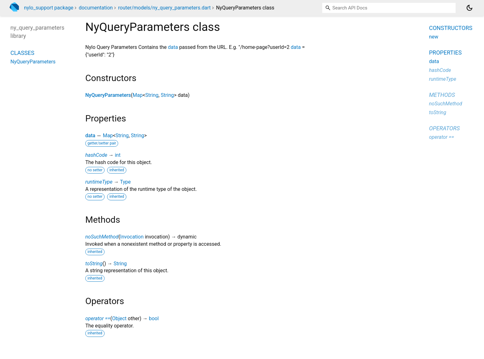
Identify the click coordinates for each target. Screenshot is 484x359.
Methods (442, 94)
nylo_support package (48, 8)
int (117, 155)
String (152, 95)
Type (125, 182)
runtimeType (98, 182)
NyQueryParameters (108, 95)
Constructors (450, 28)
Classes (22, 53)
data (173, 47)
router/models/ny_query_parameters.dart (164, 8)
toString (93, 264)
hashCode (96, 155)
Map (138, 95)
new (433, 37)
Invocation (131, 237)
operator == (97, 318)
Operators (444, 128)
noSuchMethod (101, 237)
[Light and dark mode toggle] (469, 8)
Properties (445, 52)
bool (154, 318)
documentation (96, 8)
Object (119, 318)
